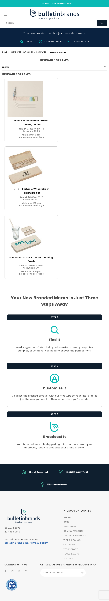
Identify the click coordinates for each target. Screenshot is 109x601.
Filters (5, 67)
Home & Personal (73, 531)
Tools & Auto (71, 553)
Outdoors (69, 544)
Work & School (72, 540)
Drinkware (69, 526)
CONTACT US (48, 3)
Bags (66, 522)
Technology (70, 549)
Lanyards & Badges (74, 535)
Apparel (68, 517)
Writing (68, 558)
